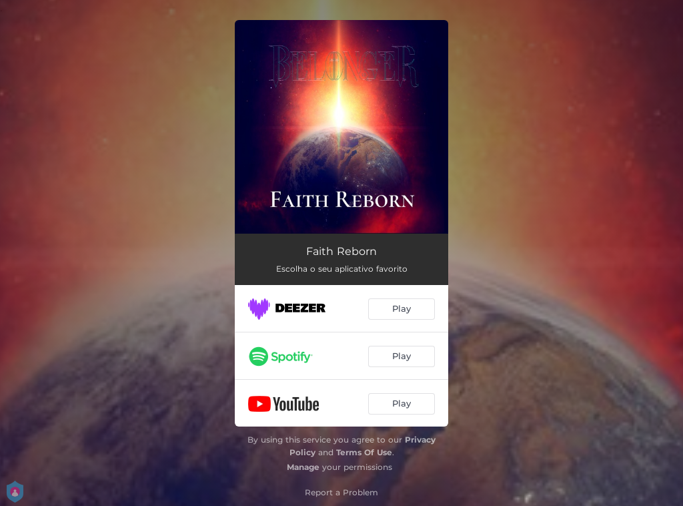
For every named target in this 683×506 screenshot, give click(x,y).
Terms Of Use (364, 452)
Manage (303, 467)
